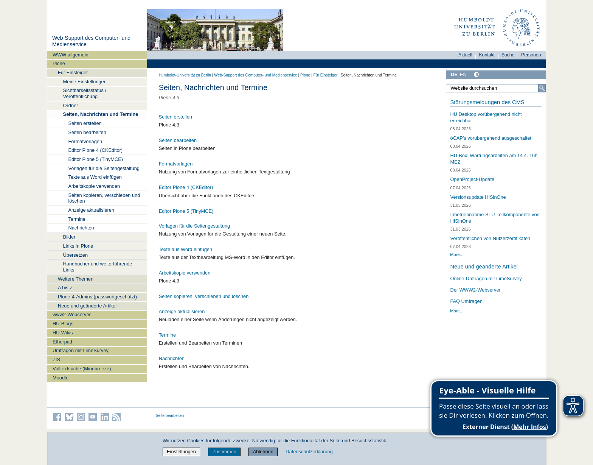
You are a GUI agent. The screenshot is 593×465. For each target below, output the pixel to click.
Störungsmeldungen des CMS (487, 102)
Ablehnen (263, 451)
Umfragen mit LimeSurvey (81, 350)
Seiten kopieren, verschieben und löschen (104, 198)
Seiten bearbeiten (87, 132)
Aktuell (465, 55)
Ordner (70, 105)
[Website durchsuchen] (496, 88)
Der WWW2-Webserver (475, 290)
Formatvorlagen (85, 141)
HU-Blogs (63, 323)
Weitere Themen (75, 279)
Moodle (60, 378)
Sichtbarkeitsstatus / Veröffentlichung (85, 93)
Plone (59, 63)
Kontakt (487, 55)
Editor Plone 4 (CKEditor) (95, 150)
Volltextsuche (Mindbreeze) (82, 368)
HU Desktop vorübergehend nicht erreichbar (486, 117)
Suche (508, 55)
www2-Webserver (72, 314)
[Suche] (542, 88)
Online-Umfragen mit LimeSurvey (486, 278)
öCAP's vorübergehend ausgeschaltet (490, 138)
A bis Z (65, 287)
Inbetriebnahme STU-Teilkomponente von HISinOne (494, 218)
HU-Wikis (63, 332)
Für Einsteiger (73, 72)
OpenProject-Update (472, 179)
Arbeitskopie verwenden (94, 186)
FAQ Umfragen (466, 301)
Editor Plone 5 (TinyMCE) (95, 159)
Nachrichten (81, 228)
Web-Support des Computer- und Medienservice (255, 75)
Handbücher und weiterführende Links (97, 266)
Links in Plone (78, 246)
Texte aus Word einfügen (94, 177)
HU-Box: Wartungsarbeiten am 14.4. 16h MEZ (493, 159)
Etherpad (62, 342)
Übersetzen (75, 255)
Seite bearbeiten (170, 416)
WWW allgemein (70, 55)
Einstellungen (181, 451)
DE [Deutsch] (454, 74)
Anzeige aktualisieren (91, 210)
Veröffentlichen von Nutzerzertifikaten (490, 238)
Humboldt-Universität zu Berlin (185, 75)
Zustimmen (224, 451)
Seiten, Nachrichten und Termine (100, 114)
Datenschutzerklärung (309, 451)
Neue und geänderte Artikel (87, 306)
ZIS (56, 359)
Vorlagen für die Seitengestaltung (104, 168)
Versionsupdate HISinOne (478, 197)
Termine (76, 219)
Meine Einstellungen (85, 81)
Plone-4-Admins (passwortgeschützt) (97, 297)
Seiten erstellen (84, 123)
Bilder (69, 237)
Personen (531, 55)
